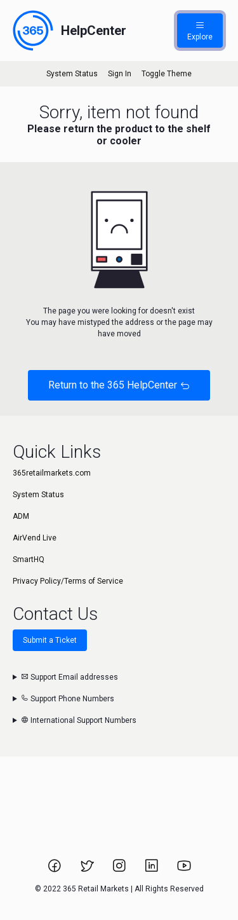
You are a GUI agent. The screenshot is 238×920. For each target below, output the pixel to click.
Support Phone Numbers (67, 698)
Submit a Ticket (50, 640)
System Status (72, 73)
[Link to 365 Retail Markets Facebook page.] (55, 869)
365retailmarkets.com (52, 473)
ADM (21, 516)
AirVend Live (34, 537)
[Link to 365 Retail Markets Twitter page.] (88, 869)
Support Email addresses (69, 677)
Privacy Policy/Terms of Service (68, 581)
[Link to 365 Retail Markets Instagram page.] (120, 869)
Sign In (119, 73)
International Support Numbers (78, 720)
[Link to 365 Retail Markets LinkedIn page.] (152, 869)
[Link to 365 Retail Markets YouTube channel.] (184, 869)
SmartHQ (28, 559)
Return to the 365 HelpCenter (119, 385)
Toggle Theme (167, 73)
